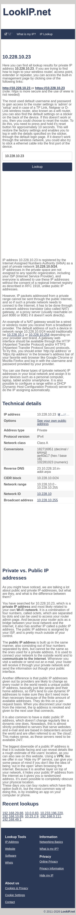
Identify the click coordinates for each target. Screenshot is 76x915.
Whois (9, 862)
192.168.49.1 (11, 819)
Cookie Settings (15, 895)
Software (10, 855)
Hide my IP (46, 875)
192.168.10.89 (12, 816)
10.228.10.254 (39, 334)
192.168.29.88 (12, 813)
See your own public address (51, 422)
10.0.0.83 (32, 813)
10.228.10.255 (47, 500)
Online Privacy (49, 861)
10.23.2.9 (32, 816)
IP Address (12, 841)
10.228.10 (44, 494)
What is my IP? (26, 34)
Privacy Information (52, 868)
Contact (10, 902)
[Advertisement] (38, 23)
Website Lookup (14, 41)
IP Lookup (46, 34)
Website (10, 848)
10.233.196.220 (51, 813)
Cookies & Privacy (16, 888)
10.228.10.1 (15, 334)
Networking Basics (51, 841)
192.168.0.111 (50, 816)
